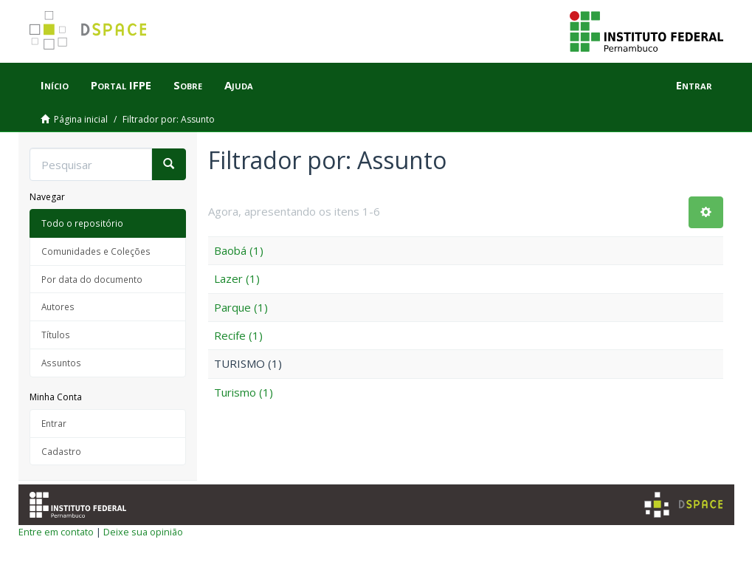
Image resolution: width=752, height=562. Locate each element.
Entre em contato (56, 531)
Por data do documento (91, 279)
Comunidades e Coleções (96, 251)
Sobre (187, 85)
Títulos (55, 334)
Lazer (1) (237, 278)
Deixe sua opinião (143, 531)
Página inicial (81, 119)
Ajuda (238, 85)
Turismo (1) (243, 392)
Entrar (53, 423)
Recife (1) (238, 335)
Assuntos (61, 363)
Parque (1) (241, 307)
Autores (58, 306)
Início (55, 85)
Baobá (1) (238, 250)
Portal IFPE (121, 85)
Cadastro (61, 451)
